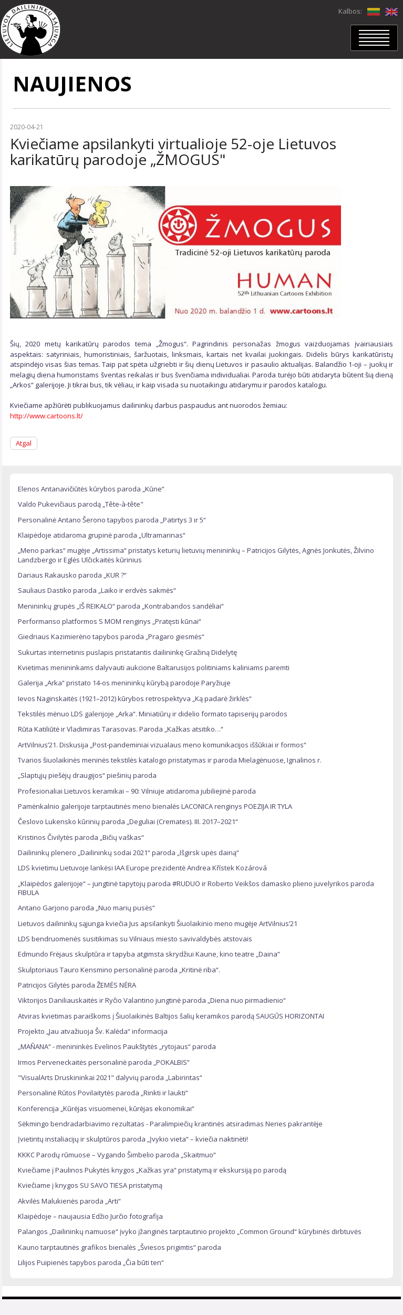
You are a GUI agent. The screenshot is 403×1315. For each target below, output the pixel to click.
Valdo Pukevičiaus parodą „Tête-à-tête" (80, 504)
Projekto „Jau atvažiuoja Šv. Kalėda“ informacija (93, 1031)
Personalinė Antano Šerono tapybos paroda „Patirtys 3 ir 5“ (112, 520)
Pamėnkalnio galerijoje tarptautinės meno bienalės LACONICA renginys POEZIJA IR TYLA (155, 806)
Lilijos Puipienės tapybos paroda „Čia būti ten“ (91, 1262)
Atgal (24, 443)
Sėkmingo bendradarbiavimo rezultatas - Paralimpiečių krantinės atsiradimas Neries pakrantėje (170, 1123)
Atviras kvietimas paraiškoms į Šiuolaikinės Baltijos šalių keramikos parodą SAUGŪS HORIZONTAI (171, 1016)
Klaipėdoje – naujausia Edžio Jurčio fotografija (90, 1216)
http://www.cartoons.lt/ (46, 415)
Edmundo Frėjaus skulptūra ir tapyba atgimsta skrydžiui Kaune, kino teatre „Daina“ (149, 954)
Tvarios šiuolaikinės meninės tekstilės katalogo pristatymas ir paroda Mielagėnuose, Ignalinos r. (170, 760)
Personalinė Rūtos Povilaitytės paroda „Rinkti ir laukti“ (103, 1092)
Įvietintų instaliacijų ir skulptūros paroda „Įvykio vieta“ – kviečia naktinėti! (133, 1139)
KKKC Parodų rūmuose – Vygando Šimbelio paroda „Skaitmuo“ (117, 1154)
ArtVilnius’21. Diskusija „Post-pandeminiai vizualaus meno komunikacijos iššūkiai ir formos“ (162, 744)
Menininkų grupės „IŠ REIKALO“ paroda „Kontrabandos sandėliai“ (121, 606)
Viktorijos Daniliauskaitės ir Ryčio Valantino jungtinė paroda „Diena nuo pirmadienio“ (152, 1000)
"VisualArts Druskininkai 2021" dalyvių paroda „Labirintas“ (110, 1077)
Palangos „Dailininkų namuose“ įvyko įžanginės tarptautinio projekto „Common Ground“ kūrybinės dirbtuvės (189, 1231)
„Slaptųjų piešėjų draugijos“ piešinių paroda (87, 775)
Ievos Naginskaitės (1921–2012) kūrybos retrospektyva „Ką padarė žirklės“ (135, 698)
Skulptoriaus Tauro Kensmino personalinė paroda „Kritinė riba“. (119, 969)
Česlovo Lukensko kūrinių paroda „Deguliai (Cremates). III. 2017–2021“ (128, 821)
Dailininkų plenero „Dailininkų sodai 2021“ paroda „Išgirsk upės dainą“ (128, 852)
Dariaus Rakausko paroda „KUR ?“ (72, 575)
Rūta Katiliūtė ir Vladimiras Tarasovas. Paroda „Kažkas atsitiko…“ (120, 729)
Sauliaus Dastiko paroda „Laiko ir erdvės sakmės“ (97, 590)
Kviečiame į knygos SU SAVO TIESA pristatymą (90, 1185)
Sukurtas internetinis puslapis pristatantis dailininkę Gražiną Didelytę (127, 652)
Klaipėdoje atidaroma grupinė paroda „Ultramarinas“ (101, 535)
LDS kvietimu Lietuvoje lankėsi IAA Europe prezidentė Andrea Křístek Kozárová (142, 867)
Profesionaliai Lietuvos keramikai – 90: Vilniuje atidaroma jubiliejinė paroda (137, 791)
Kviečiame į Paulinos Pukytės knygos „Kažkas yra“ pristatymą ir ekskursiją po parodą (152, 1170)
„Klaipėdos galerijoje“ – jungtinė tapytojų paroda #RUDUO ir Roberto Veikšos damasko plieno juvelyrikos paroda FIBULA (196, 888)
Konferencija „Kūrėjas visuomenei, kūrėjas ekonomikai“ (106, 1108)
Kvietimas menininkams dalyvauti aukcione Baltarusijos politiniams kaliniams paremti (154, 667)
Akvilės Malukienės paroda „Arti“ (69, 1201)
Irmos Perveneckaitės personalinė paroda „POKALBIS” (104, 1062)
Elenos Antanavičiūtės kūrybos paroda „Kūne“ (91, 489)
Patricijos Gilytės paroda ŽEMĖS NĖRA (77, 985)
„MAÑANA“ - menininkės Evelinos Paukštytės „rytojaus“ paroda (117, 1046)
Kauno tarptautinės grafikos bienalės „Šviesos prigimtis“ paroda (119, 1247)
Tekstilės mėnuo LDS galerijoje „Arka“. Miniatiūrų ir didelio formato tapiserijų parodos (152, 713)
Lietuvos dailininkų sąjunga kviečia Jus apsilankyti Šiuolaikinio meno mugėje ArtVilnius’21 (157, 923)
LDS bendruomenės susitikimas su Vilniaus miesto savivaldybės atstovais (135, 938)
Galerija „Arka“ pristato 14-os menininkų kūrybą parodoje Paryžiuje (124, 682)
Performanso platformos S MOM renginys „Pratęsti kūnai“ (109, 621)
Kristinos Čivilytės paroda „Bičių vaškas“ (81, 837)
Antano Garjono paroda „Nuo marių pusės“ (86, 907)
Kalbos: (350, 11)
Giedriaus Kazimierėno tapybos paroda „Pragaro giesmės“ (111, 636)
